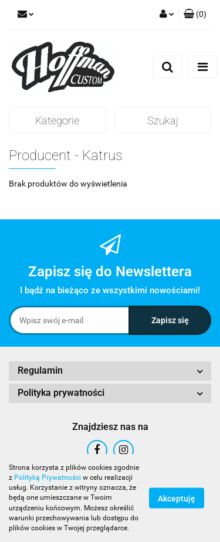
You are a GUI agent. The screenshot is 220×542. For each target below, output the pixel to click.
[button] (195, 14)
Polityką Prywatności (47, 477)
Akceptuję (176, 498)
